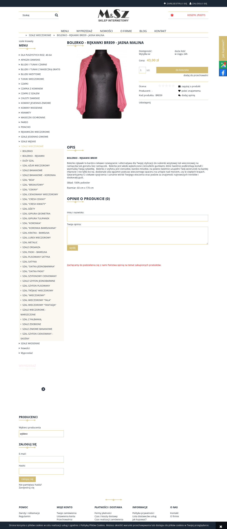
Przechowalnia (64, 519)
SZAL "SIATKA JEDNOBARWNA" (38, 266)
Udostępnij (145, 102)
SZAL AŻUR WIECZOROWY (36, 165)
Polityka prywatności (143, 513)
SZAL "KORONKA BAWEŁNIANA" (39, 227)
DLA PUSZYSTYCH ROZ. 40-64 (36, 54)
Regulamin (24, 516)
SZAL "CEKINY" (30, 189)
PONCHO (25, 127)
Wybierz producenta (30, 427)
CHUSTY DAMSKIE (30, 98)
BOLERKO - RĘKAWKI (33, 155)
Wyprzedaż (27, 352)
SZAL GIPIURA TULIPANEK (35, 218)
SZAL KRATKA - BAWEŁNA (35, 232)
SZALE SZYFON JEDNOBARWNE (38, 280)
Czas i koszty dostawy (106, 516)
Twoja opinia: (74, 224)
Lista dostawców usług (144, 516)
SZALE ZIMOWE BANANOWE (37, 328)
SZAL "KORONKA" (31, 223)
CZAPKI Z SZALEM (30, 93)
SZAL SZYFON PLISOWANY (36, 285)
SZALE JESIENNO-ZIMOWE (34, 136)
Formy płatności (103, 513)
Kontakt (174, 513)
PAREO (24, 122)
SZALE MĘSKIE (28, 141)
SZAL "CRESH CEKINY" (34, 199)
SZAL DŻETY (28, 208)
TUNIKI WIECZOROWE (32, 78)
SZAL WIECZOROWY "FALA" (36, 300)
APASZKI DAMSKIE (30, 59)
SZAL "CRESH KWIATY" (34, 203)
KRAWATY (26, 112)
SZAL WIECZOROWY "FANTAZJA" (39, 304)
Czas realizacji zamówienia (109, 519)
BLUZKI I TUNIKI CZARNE (34, 64)
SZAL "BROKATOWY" (33, 184)
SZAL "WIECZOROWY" (33, 295)
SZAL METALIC (30, 242)
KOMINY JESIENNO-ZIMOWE (36, 102)
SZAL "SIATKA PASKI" (33, 271)
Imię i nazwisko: (75, 212)
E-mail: (22, 453)
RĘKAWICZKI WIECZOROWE (35, 131)
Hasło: (22, 465)
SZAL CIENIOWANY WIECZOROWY (40, 194)
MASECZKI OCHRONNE (33, 117)
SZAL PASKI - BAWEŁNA (34, 252)
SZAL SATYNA (29, 261)
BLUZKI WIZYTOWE (31, 74)
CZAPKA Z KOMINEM (32, 88)
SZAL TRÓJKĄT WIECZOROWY (37, 290)
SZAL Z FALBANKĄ (31, 319)
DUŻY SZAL (28, 160)
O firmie (174, 516)
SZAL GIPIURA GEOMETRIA (36, 213)
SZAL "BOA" (28, 179)
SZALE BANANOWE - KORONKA (39, 175)
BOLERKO (27, 151)
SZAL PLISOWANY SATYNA (36, 256)
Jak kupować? (139, 519)
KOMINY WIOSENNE (31, 107)
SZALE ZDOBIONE (31, 324)
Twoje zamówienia (66, 513)
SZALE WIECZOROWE (32, 146)
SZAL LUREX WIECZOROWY (36, 237)
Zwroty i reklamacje (29, 513)
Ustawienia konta (66, 516)
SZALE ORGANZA (31, 247)
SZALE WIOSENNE (30, 343)
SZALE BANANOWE (32, 170)
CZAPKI (24, 83)
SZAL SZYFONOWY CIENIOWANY (39, 276)
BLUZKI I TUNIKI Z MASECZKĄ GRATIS (40, 69)
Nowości (25, 348)
